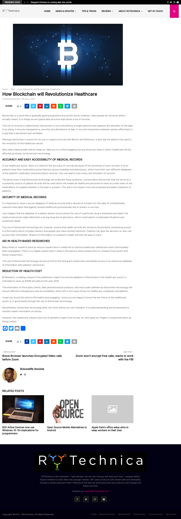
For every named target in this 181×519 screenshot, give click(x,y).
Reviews (106, 11)
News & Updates (65, 11)
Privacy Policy (139, 514)
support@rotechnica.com (96, 491)
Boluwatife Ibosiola (13, 99)
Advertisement (124, 514)
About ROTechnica (129, 11)
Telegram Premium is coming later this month (51, 2)
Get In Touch (155, 11)
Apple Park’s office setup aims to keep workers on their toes (110, 429)
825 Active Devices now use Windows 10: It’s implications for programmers (20, 430)
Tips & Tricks (89, 11)
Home (47, 11)
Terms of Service (155, 514)
